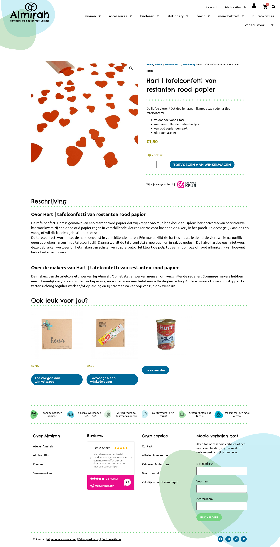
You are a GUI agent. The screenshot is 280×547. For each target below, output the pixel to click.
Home (149, 64)
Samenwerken (42, 473)
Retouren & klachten (155, 464)
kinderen (150, 16)
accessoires (120, 16)
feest (203, 16)
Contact (211, 7)
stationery (178, 16)
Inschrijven (209, 517)
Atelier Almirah (235, 7)
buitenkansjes (263, 16)
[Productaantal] (162, 164)
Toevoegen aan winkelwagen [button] (47, 379)
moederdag (189, 64)
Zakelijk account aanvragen (160, 482)
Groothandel (150, 473)
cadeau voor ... (173, 64)
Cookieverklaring (112, 539)
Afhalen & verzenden (156, 455)
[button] (273, 6)
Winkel (159, 64)
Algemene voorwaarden (61, 539)
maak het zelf (231, 16)
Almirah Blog (41, 455)
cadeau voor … (259, 25)
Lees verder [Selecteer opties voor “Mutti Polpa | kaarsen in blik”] (155, 370)
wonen (93, 16)
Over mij (38, 464)
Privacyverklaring (89, 539)
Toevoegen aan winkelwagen (202, 164)
